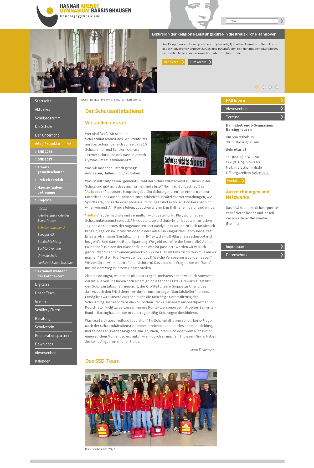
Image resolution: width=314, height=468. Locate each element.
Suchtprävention (49, 248)
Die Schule (43, 126)
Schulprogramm (47, 117)
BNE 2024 (45, 151)
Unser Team (45, 292)
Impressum (235, 246)
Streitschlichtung (49, 241)
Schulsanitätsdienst (51, 227)
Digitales (42, 284)
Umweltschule (47, 255)
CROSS (42, 209)
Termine (232, 116)
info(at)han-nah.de (248, 167)
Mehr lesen (171, 62)
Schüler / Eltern (47, 309)
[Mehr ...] (232, 223)
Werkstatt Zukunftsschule (55, 262)
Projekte (45, 200)
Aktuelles (42, 109)
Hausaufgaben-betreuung (51, 190)
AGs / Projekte (47, 143)
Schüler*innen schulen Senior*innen (53, 218)
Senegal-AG (46, 234)
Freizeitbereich (50, 180)
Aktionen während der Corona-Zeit (53, 273)
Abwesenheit (237, 108)
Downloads (44, 343)
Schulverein (44, 326)
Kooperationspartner (52, 335)
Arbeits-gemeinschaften (51, 169)
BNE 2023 (45, 159)
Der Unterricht (47, 135)
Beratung (43, 318)
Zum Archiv (197, 62)
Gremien (42, 301)
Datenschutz (237, 254)
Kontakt (233, 180)
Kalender (42, 361)
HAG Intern (235, 100)
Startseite (43, 100)
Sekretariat (261, 172)
